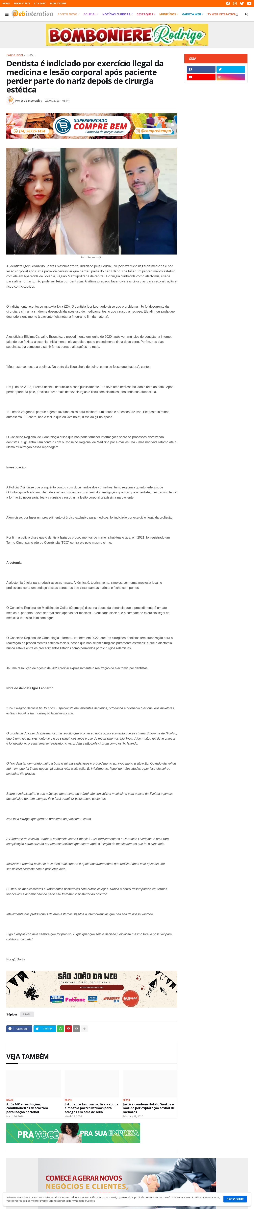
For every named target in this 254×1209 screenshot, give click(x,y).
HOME (6, 3)
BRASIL (30, 55)
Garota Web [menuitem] (191, 14)
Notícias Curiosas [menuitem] (116, 14)
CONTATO (40, 3)
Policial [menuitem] (90, 14)
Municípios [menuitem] (167, 14)
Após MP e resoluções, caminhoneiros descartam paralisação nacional (27, 1108)
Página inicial (14, 55)
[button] (7, 14)
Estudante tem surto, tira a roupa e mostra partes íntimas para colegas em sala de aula (91, 1108)
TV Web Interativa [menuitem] (221, 14)
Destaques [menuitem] (145, 14)
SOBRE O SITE (22, 3)
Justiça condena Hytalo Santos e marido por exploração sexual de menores (149, 1108)
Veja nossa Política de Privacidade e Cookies (72, 1200)
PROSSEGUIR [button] (235, 1199)
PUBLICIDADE (58, 3)
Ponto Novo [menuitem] (67, 14)
